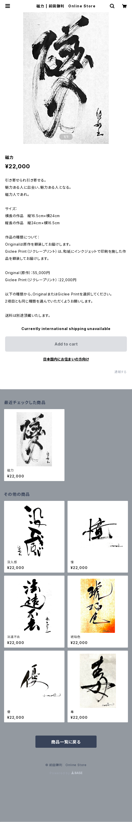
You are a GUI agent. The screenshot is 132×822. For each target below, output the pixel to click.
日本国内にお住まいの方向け (66, 359)
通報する (120, 372)
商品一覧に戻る (66, 741)
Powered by (66, 773)
